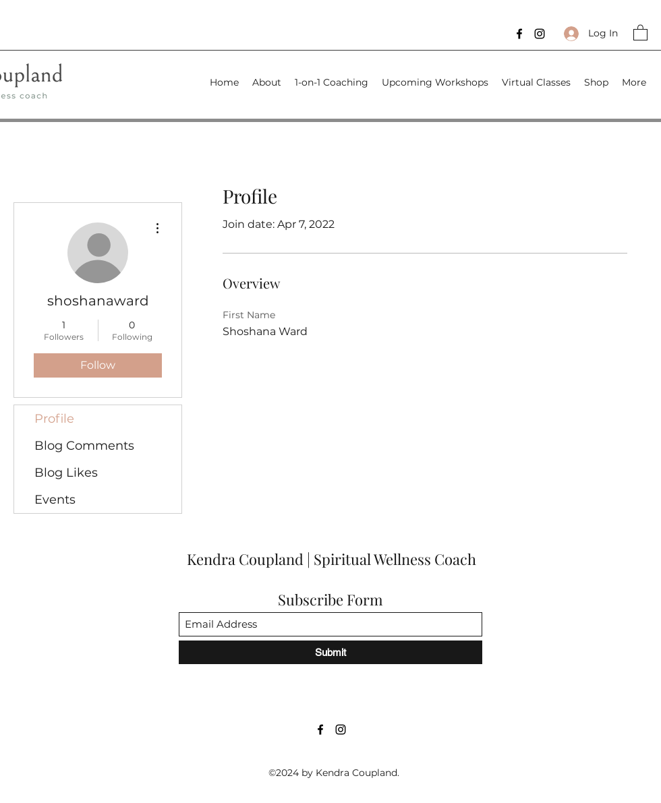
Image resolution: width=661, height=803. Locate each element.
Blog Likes (66, 472)
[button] (640, 32)
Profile (54, 418)
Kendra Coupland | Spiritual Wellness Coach (333, 559)
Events (55, 499)
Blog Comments (84, 445)
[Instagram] (539, 33)
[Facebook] (519, 33)
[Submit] (330, 652)
